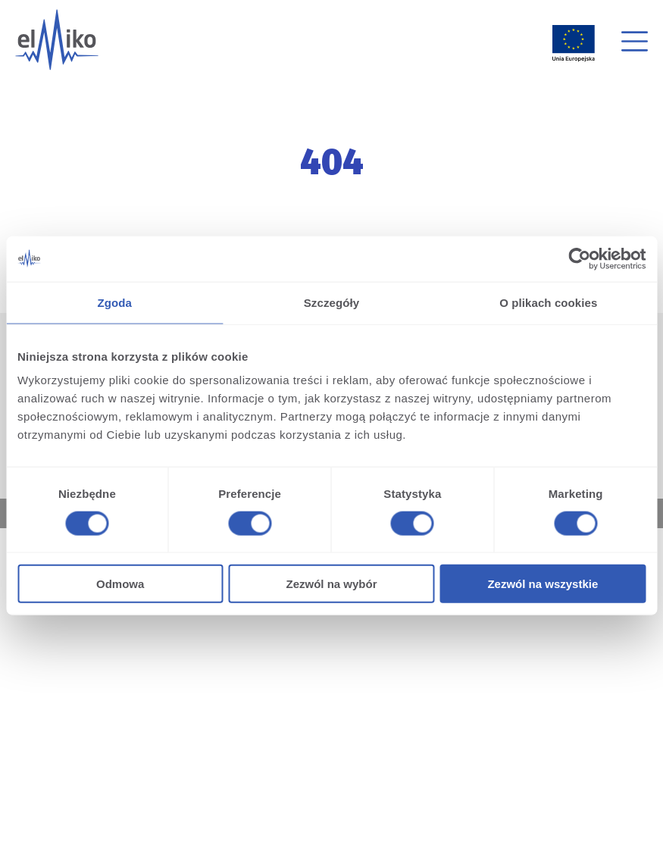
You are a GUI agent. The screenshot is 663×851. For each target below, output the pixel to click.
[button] (634, 43)
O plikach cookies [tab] (548, 302)
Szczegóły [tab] (331, 302)
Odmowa (120, 583)
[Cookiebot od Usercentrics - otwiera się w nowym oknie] (579, 258)
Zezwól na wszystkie (542, 583)
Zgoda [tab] (114, 302)
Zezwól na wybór (331, 583)
